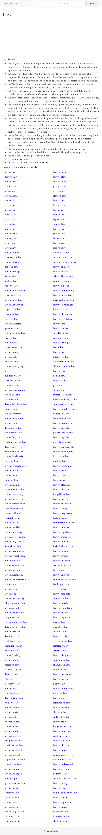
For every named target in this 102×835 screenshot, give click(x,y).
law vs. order (60, 470)
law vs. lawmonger (63, 305)
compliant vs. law (14, 646)
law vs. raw (59, 229)
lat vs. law (10, 191)
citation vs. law (61, 646)
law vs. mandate (61, 594)
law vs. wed (59, 324)
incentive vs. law (13, 347)
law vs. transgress (62, 537)
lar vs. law (58, 210)
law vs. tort (10, 688)
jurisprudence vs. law (16, 622)
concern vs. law (13, 764)
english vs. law (61, 736)
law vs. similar (12, 769)
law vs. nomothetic (63, 688)
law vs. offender (61, 485)
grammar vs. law (62, 385)
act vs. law (58, 390)
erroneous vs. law (62, 565)
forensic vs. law (13, 546)
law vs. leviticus (61, 541)
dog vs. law (59, 376)
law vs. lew (10, 181)
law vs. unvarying (14, 366)
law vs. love (59, 371)
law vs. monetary (62, 731)
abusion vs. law (13, 821)
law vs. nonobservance (65, 409)
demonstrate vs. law (63, 361)
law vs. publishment (15, 290)
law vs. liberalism (62, 608)
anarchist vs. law (13, 669)
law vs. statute (60, 797)
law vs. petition (13, 736)
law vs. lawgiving (14, 305)
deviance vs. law (13, 428)
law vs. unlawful (61, 575)
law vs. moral (60, 807)
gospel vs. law (60, 627)
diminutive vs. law (14, 451)
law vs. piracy (12, 522)
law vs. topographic (63, 447)
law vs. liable (60, 636)
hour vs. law (59, 480)
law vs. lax (10, 200)
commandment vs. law (65, 793)
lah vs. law (10, 229)
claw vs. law (59, 196)
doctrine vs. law (61, 252)
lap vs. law (10, 205)
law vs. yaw (11, 238)
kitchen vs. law (61, 357)
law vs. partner (12, 631)
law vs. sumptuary (14, 494)
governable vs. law (63, 432)
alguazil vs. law (13, 309)
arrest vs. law (60, 650)
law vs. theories (13, 324)
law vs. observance (14, 565)
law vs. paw (11, 233)
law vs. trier (11, 423)
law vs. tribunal (13, 513)
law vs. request (12, 731)
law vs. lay (10, 248)
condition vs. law (14, 745)
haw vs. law (59, 214)
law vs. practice (13, 660)
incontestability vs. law (65, 399)
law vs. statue (12, 385)
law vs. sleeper (60, 508)
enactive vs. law (13, 295)
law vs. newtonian (62, 466)
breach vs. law (12, 650)
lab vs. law (10, 224)
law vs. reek (59, 380)
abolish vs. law (61, 821)
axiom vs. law (12, 797)
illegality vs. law (62, 442)
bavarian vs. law (61, 816)
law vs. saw (59, 243)
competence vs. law (63, 404)
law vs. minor (12, 252)
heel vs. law (11, 281)
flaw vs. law (59, 205)
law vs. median (12, 527)
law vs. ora (58, 352)
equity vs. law (60, 812)
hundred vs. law (13, 376)
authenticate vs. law (15, 442)
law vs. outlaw (60, 612)
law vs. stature (60, 328)
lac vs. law (10, 214)
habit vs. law (11, 267)
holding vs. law (61, 584)
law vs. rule (11, 802)
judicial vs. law (13, 518)
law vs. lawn (59, 200)
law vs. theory (60, 788)
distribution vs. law (15, 698)
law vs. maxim (12, 485)
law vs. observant (62, 560)
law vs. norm (59, 172)
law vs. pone (11, 594)
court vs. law (60, 774)
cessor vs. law (12, 314)
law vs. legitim (12, 437)
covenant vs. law (13, 257)
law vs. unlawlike (62, 295)
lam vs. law (59, 248)
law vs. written (61, 769)
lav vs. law (10, 219)
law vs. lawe (59, 181)
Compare (92, 3)
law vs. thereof (12, 755)
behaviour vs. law (62, 759)
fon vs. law (10, 276)
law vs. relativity (13, 532)
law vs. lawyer (60, 679)
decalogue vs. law (14, 447)
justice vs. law (12, 816)
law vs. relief (11, 726)
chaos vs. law (60, 712)
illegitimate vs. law (15, 603)
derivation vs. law (62, 641)
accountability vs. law (64, 778)
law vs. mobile (12, 395)
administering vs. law (16, 262)
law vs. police (12, 717)
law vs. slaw (11, 196)
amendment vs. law (15, 333)
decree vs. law (12, 636)
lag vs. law (58, 219)
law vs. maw (11, 210)
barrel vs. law (12, 665)
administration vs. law (65, 262)
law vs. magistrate (62, 513)
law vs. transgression (16, 579)
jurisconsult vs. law (15, 489)
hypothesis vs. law (62, 395)
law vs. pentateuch (14, 612)
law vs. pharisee (13, 414)
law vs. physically (62, 489)
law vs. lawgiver (61, 707)
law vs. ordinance (62, 674)
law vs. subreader (62, 286)
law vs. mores (60, 750)
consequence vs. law (64, 755)
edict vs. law (59, 631)
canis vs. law (11, 361)
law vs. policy (60, 783)
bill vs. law (59, 684)
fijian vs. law (11, 480)
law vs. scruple (12, 608)
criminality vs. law (63, 276)
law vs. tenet (11, 352)
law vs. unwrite (61, 428)
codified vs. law (61, 717)
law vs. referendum (15, 537)
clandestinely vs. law (64, 522)
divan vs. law (60, 589)
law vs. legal (11, 788)
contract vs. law (61, 660)
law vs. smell (11, 342)
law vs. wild (11, 357)
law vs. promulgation (16, 466)
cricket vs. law (12, 722)
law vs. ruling (12, 589)
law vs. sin (58, 698)
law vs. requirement (15, 390)
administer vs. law (62, 257)
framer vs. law (12, 409)
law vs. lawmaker (14, 707)
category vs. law (13, 740)
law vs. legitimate (14, 541)
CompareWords (11, 3)
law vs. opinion (61, 267)
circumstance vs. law (64, 366)
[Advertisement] (51, 37)
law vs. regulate (61, 617)
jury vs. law (59, 622)
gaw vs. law (59, 186)
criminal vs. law (61, 703)
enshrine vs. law (13, 641)
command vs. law (62, 281)
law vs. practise (61, 527)
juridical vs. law (13, 432)
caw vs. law (59, 224)
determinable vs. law (16, 404)
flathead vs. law (13, 380)
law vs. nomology (14, 575)
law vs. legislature (62, 319)
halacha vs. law (61, 456)
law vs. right (11, 778)
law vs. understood (63, 764)
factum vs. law (60, 518)
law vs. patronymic (63, 451)
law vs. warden (12, 560)
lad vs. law (58, 238)
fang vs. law (59, 475)
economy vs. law (61, 338)
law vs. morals (60, 603)
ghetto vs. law (12, 679)
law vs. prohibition (15, 556)
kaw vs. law (11, 177)
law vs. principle (62, 342)
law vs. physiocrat (62, 314)
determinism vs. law (15, 627)
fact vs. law (10, 371)
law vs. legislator (62, 532)
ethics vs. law (12, 793)
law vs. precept (12, 271)
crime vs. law (11, 703)
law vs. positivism (14, 499)
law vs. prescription (15, 503)
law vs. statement (62, 740)
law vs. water (11, 475)
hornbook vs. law (62, 418)
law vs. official (61, 722)
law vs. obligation (62, 655)
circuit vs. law (12, 684)
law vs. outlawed (62, 503)
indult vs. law (60, 309)
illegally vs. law (61, 494)
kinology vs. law (13, 300)
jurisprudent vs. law (63, 300)
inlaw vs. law (11, 399)
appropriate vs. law (15, 759)
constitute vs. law (14, 508)
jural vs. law (59, 461)
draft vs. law (11, 674)
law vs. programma (15, 418)
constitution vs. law (15, 693)
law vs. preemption (63, 423)
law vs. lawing (12, 655)
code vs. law (11, 286)
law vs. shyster (60, 556)
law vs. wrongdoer (14, 551)
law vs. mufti (11, 584)
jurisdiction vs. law (63, 546)
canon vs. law (60, 669)
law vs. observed (13, 750)
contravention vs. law (64, 579)
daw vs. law (59, 191)
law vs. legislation (14, 812)
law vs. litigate (12, 570)
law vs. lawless (61, 499)
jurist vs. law (11, 461)
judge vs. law (60, 693)
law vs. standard (13, 774)
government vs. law (15, 783)
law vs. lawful (12, 712)
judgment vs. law (62, 726)
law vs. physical (61, 745)
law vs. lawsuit (61, 271)
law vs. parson (60, 551)
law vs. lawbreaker (14, 456)
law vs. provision (13, 470)
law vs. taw (10, 186)
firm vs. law (11, 338)
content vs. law (61, 598)
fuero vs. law (11, 319)
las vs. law (10, 243)
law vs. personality (14, 598)
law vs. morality (13, 807)
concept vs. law (61, 414)
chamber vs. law (61, 665)
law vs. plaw (59, 177)
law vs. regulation (62, 802)
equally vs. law (61, 333)
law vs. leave (11, 172)
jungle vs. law (12, 617)
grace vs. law (11, 328)
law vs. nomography (63, 290)
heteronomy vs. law (63, 570)
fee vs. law (58, 347)
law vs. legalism (61, 437)
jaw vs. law (59, 233)
